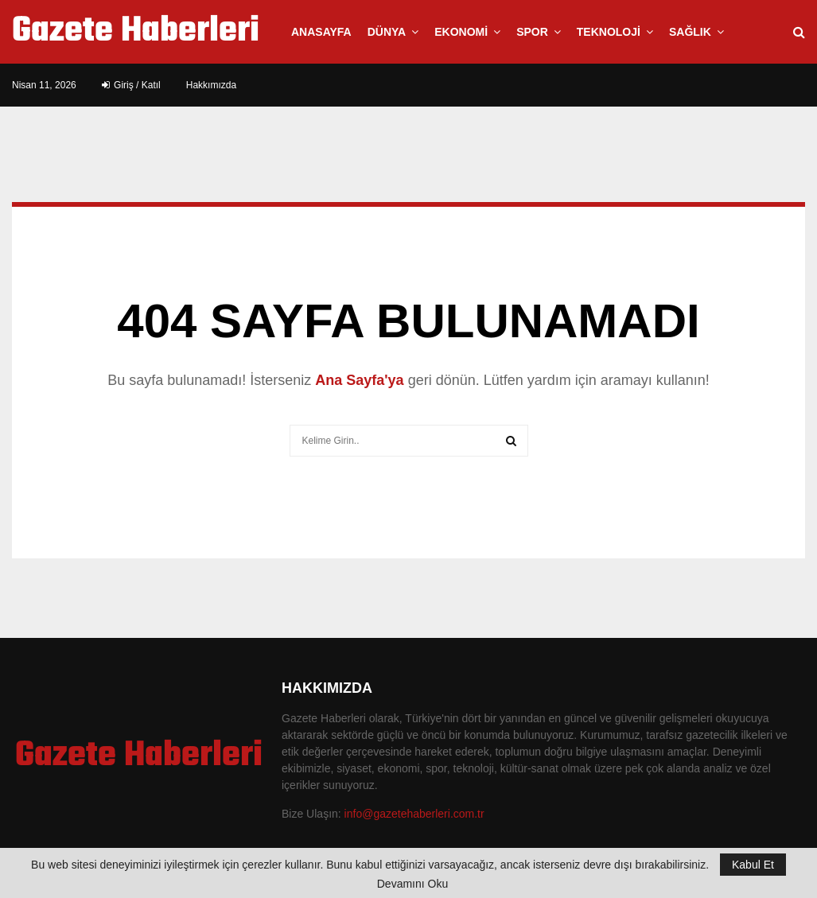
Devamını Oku (412, 883)
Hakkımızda (211, 85)
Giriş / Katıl (131, 85)
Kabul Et (753, 864)
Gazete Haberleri (135, 32)
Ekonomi (461, 31)
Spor (532, 31)
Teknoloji (608, 31)
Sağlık (690, 31)
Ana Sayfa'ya (359, 380)
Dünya (387, 31)
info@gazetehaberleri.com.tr (414, 813)
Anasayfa (321, 31)
